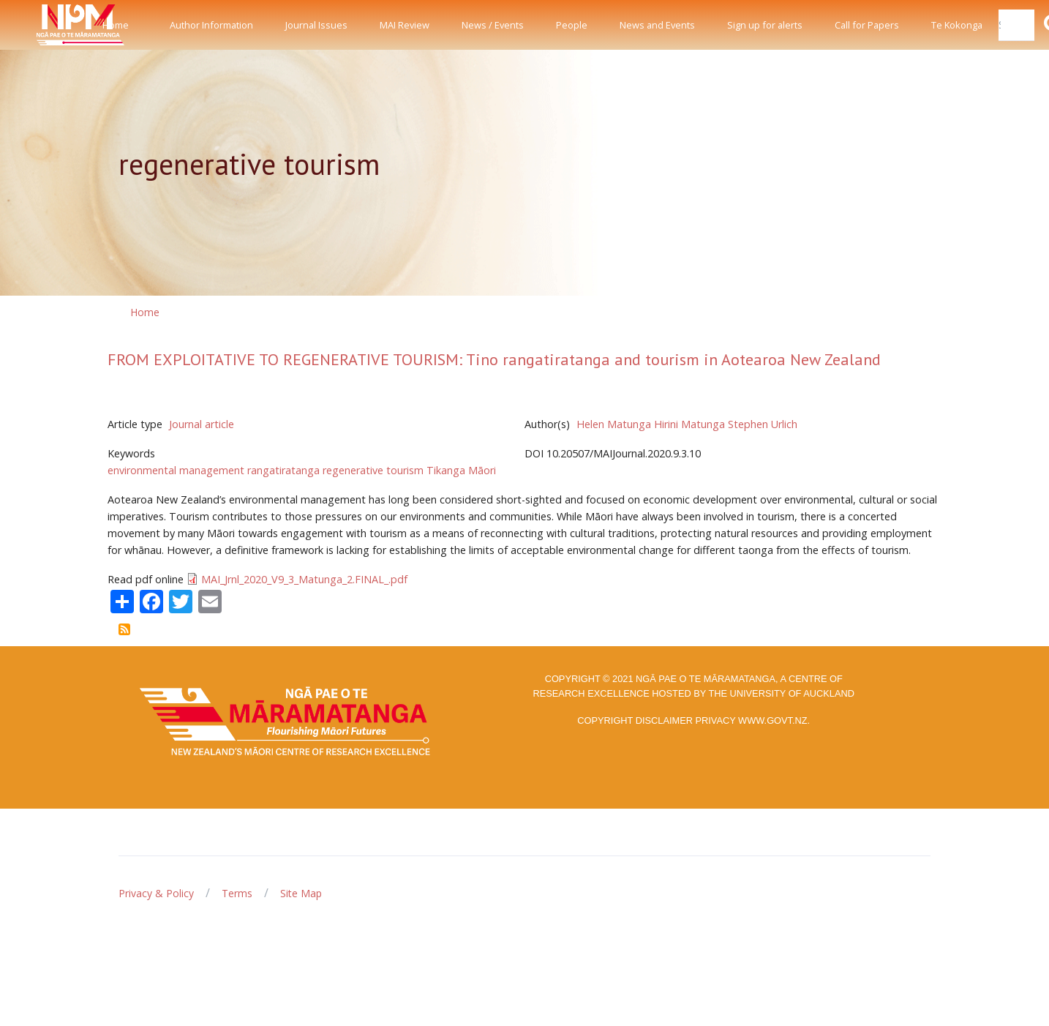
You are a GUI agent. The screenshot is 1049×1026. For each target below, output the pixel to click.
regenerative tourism (373, 470)
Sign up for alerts (764, 24)
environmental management (176, 470)
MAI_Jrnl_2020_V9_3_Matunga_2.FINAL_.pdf (304, 579)
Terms (237, 893)
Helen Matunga (613, 424)
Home (115, 24)
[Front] (44, 25)
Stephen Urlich (762, 424)
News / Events (493, 24)
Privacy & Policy (156, 893)
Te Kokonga (956, 24)
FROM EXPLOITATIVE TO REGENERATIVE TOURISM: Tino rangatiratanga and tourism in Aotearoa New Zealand (494, 359)
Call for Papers (867, 24)
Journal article (201, 424)
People (571, 24)
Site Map (301, 893)
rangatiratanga (283, 470)
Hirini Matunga (689, 424)
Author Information (211, 24)
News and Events (657, 24)
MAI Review (404, 24)
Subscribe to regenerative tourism (124, 629)
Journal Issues (316, 24)
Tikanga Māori (461, 470)
